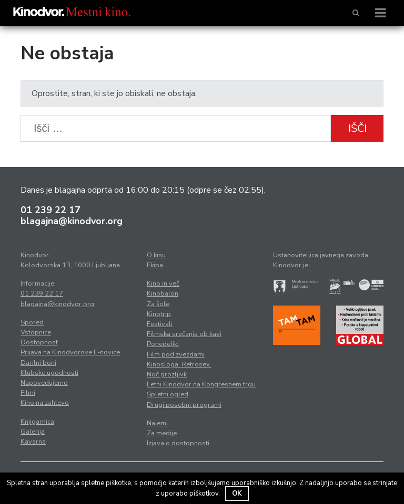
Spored (32, 322)
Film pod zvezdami (176, 354)
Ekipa (155, 265)
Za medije (162, 433)
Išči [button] (357, 128)
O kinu (156, 255)
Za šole (158, 304)
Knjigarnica (37, 421)
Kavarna (33, 441)
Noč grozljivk (167, 374)
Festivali (160, 324)
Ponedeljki (163, 344)
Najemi (157, 423)
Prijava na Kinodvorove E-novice (70, 352)
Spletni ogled (167, 394)
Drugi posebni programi (184, 405)
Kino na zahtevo (45, 402)
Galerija (33, 431)
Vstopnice (36, 332)
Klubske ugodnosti (49, 372)
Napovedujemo (44, 382)
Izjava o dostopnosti (178, 443)
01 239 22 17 (50, 210)
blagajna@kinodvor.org (72, 221)
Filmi (28, 392)
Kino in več (163, 283)
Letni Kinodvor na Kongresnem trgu (201, 384)
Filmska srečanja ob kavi (184, 334)
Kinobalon (162, 293)
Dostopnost (39, 342)
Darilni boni (38, 363)
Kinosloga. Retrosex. (179, 364)
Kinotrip (159, 314)
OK (237, 493)
